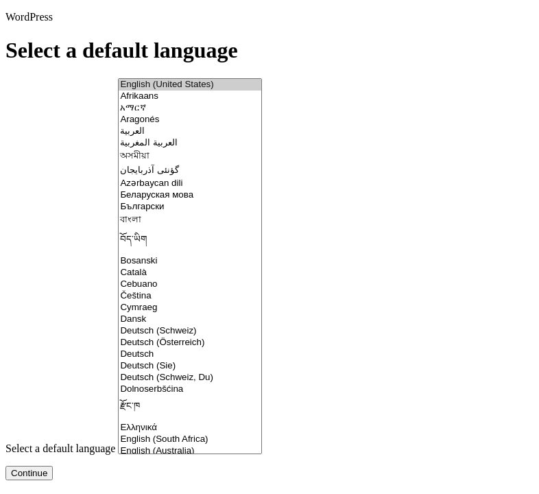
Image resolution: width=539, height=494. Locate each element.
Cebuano (190, 284)
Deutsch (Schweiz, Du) (190, 378)
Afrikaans (190, 96)
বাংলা (190, 220)
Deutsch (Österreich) (190, 343)
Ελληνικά (190, 428)
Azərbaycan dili (190, 182)
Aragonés (190, 120)
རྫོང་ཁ (190, 408)
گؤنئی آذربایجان (190, 170)
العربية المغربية (190, 143)
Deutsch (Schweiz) (190, 331)
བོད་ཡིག (190, 241)
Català (190, 273)
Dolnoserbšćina (190, 389)
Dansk (190, 319)
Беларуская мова (190, 195)
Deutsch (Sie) (190, 366)
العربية (190, 131)
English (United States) (190, 85)
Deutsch (190, 354)
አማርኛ (190, 108)
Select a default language (60, 448)
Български (190, 207)
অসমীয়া (190, 157)
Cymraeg (190, 308)
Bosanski (190, 261)
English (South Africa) (190, 439)
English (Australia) (190, 451)
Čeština (190, 296)
